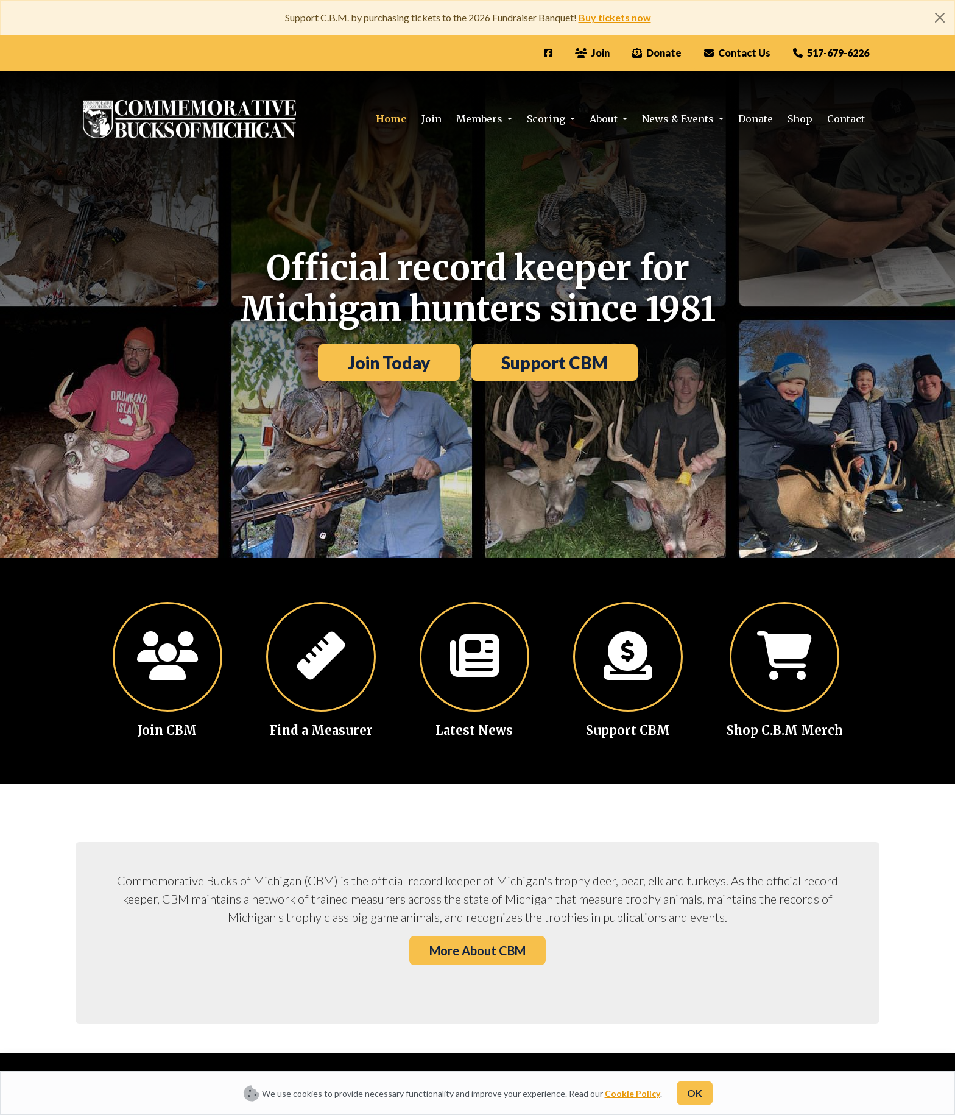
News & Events (679, 119)
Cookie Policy (632, 1093)
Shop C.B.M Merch (785, 730)
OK (694, 1093)
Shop (800, 119)
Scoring (547, 119)
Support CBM (554, 362)
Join (431, 119)
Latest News (474, 730)
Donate (755, 119)
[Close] (939, 18)
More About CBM (477, 950)
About (605, 119)
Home (391, 119)
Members (480, 119)
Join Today (389, 362)
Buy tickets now (615, 17)
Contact (846, 119)
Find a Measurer (321, 730)
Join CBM (167, 730)
